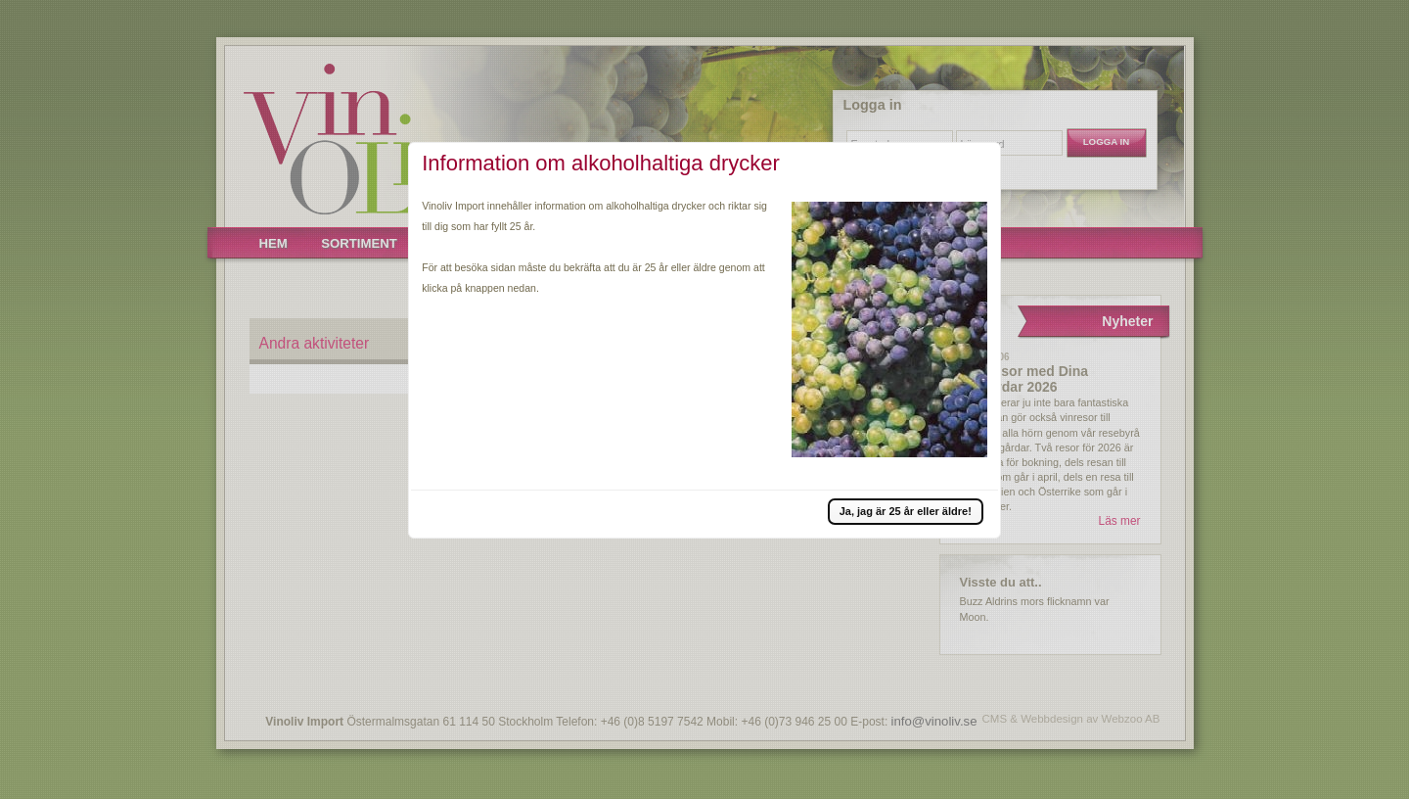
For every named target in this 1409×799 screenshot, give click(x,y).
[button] (905, 511)
